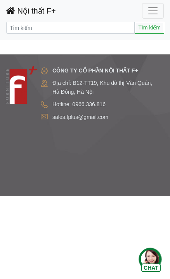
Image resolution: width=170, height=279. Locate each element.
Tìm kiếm (149, 27)
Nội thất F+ (31, 11)
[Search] (70, 28)
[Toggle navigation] (153, 11)
